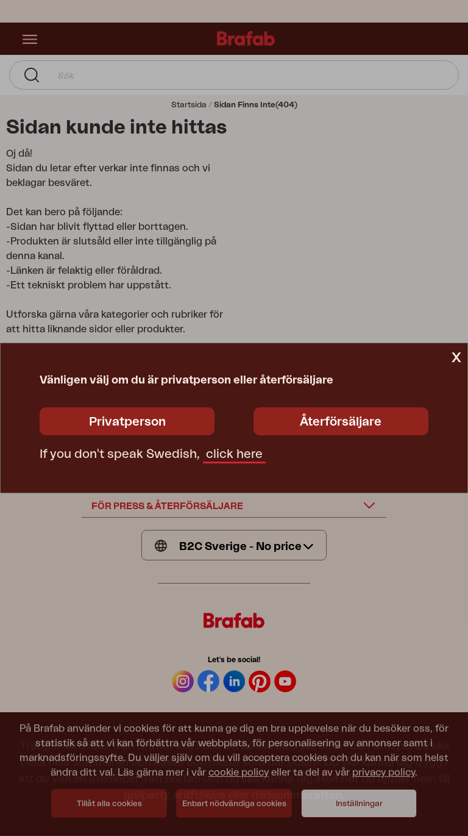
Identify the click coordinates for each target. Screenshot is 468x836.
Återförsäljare (340, 422)
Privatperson (127, 422)
